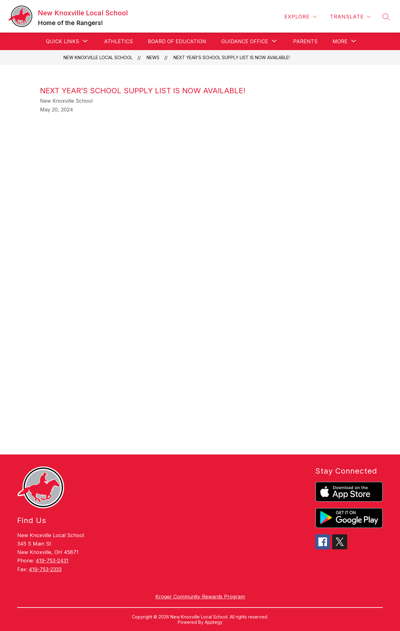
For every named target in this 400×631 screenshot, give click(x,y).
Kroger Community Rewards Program (200, 596)
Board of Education (177, 41)
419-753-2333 (45, 569)
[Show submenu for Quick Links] (62, 41)
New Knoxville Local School (97, 57)
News (153, 57)
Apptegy (213, 622)
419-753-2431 (52, 560)
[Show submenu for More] (340, 41)
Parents (305, 41)
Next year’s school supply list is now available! (231, 57)
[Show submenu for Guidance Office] (244, 41)
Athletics (118, 41)
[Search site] (386, 17)
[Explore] (300, 17)
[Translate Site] (350, 17)
